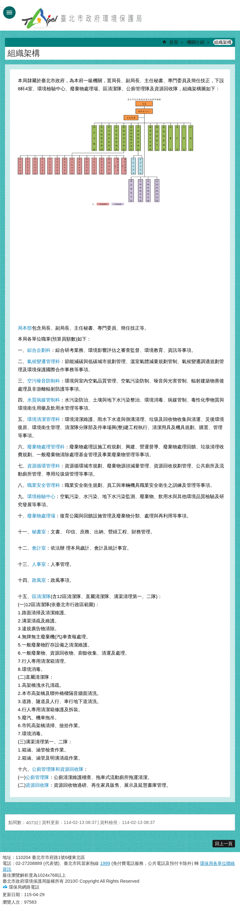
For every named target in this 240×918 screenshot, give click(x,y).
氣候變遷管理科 (43, 361)
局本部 (25, 328)
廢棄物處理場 (41, 515)
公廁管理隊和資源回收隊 (57, 769)
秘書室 (39, 531)
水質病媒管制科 (43, 399)
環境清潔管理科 (43, 419)
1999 (105, 863)
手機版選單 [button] (9, 12)
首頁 (173, 42)
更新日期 (11, 894)
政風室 (39, 580)
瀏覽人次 (11, 902)
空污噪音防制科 (43, 380)
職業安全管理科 (43, 485)
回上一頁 (223, 843)
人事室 (39, 564)
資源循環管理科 (43, 465)
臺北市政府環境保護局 (82, 18)
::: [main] (7, 35)
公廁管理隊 (37, 777)
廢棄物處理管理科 (46, 446)
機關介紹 (195, 42)
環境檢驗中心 (41, 496)
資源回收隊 (37, 785)
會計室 (39, 548)
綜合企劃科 (39, 350)
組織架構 (223, 42)
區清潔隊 (41, 596)
